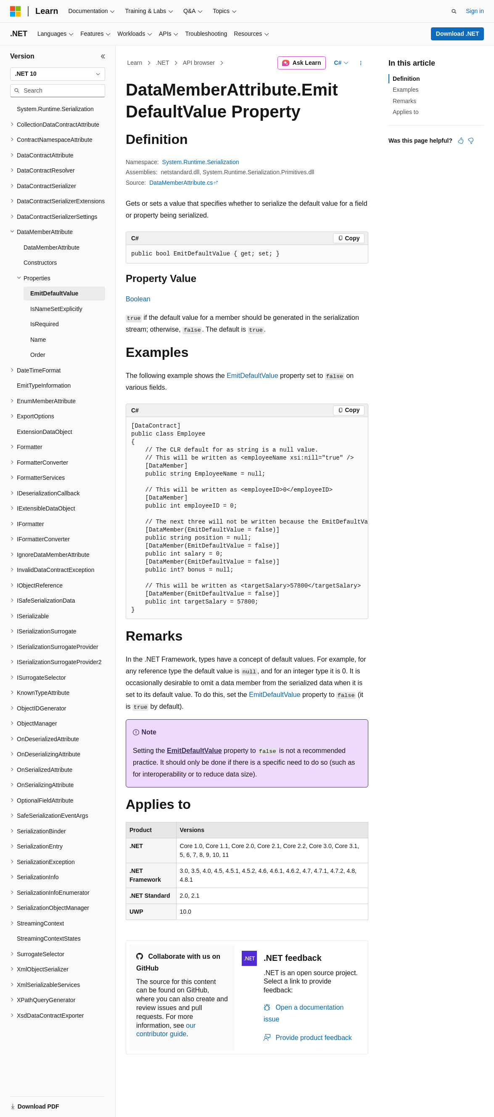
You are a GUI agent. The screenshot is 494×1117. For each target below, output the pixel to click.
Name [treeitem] (38, 339)
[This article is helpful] (461, 141)
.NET (162, 62)
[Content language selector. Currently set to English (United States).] (50, 1101)
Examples (405, 89)
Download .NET (457, 33)
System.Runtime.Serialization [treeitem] (55, 109)
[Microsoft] (15, 11)
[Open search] (454, 11)
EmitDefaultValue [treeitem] (54, 293)
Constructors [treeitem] (40, 262)
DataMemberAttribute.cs (181, 182)
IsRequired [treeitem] (44, 324)
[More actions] (361, 63)
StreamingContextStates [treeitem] (49, 938)
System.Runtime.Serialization (200, 162)
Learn (135, 62)
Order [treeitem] (37, 354)
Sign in (475, 11)
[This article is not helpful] (471, 141)
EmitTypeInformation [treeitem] (44, 385)
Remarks (404, 101)
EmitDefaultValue (252, 375)
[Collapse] (103, 56)
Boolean (138, 299)
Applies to (405, 112)
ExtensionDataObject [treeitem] (44, 431)
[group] (247, 518)
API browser (199, 62)
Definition (406, 78)
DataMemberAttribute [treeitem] (51, 247)
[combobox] (57, 74)
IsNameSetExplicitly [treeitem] (56, 309)
